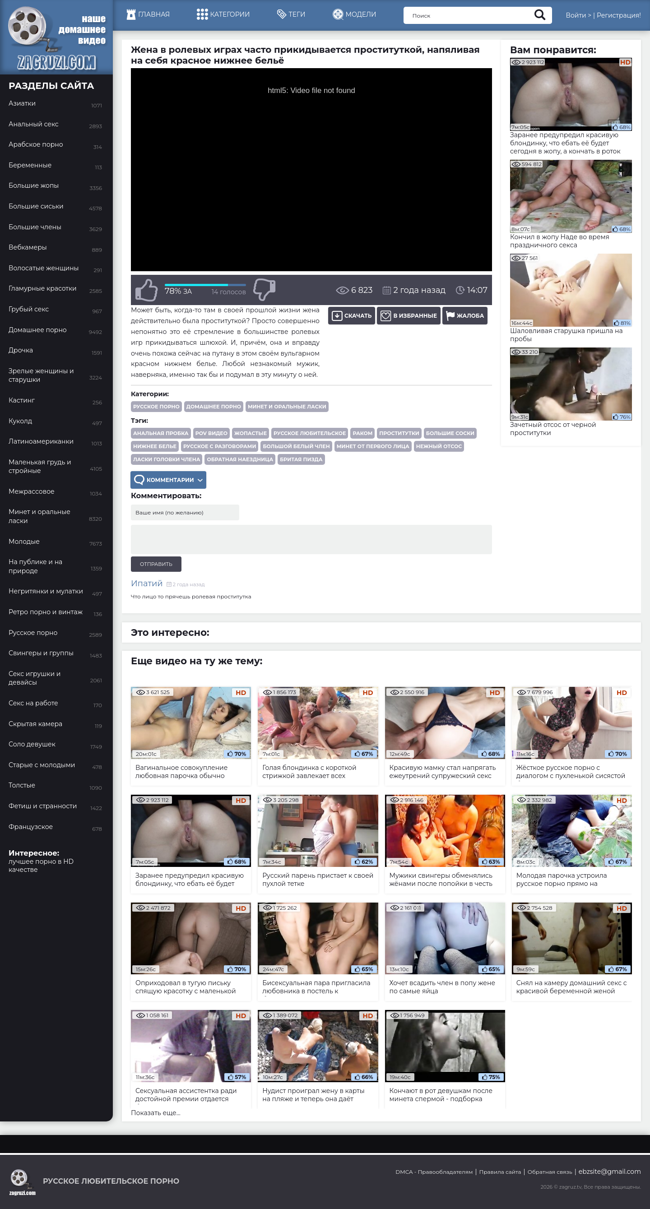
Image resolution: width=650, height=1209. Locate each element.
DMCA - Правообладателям (434, 1171)
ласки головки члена (166, 459)
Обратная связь (550, 1171)
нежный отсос (439, 446)
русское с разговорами (219, 446)
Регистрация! (619, 15)
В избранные (409, 315)
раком (362, 433)
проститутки (399, 433)
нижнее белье (154, 446)
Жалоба (465, 315)
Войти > (578, 15)
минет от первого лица (373, 446)
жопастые (250, 433)
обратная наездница (240, 459)
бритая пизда (301, 459)
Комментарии (168, 480)
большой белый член (296, 446)
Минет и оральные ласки (287, 406)
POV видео (211, 433)
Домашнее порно (213, 406)
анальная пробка (161, 433)
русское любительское (310, 433)
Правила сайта (500, 1171)
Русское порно (156, 406)
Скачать (351, 315)
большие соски (450, 433)
